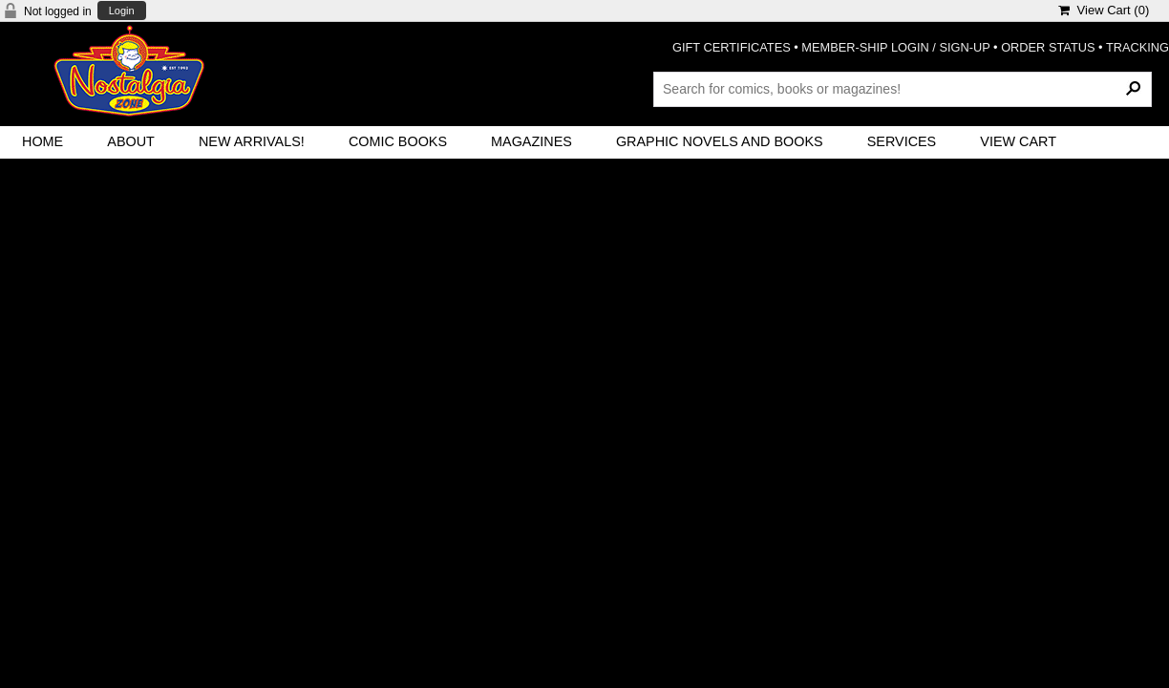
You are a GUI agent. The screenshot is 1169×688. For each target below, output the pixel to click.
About (131, 141)
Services (902, 141)
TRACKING (1137, 47)
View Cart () (1103, 10)
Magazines (531, 141)
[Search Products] (902, 89)
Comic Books (398, 141)
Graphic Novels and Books (719, 141)
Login (122, 11)
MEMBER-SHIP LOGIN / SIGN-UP (895, 47)
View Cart (1018, 141)
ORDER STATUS (1048, 47)
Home (42, 141)
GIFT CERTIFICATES (731, 47)
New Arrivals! (252, 141)
